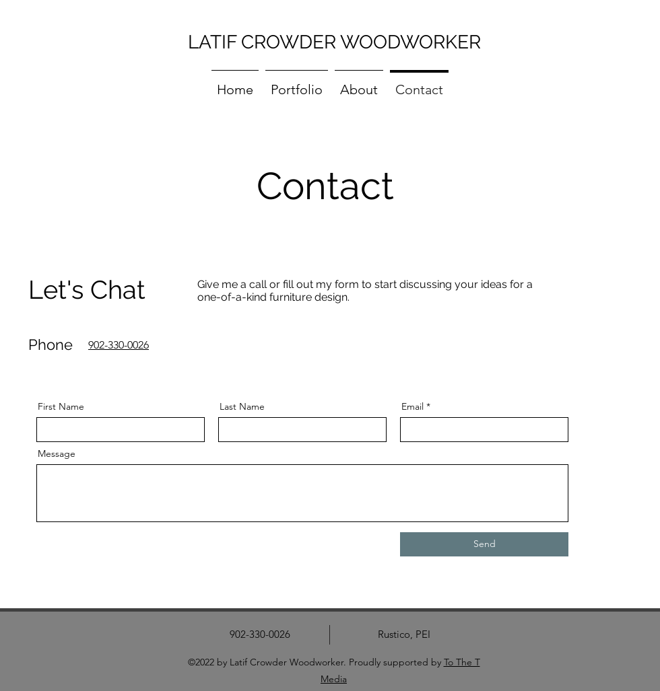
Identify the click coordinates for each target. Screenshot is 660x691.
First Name (61, 406)
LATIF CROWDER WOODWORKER (334, 42)
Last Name (242, 406)
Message (56, 453)
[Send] (484, 544)
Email (412, 406)
